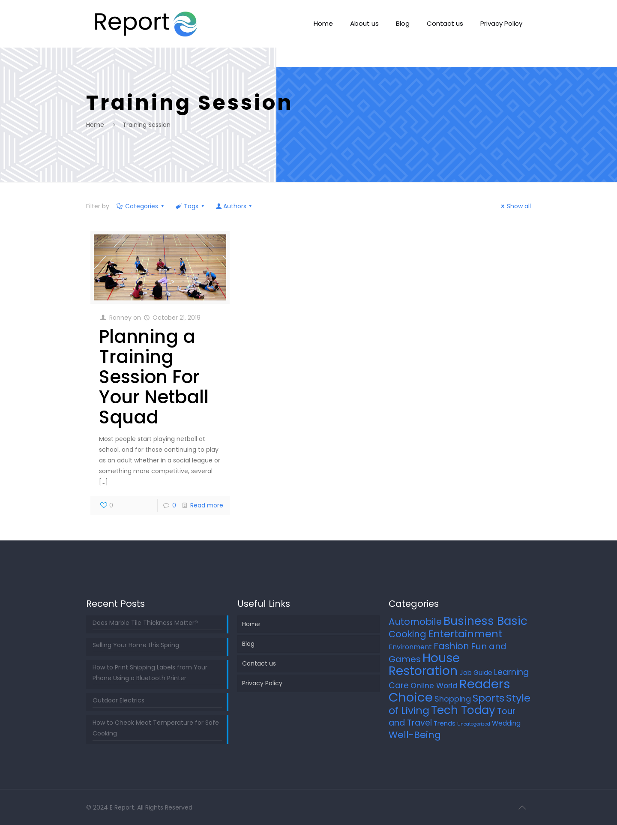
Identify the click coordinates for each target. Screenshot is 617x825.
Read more (206, 505)
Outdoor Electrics (118, 700)
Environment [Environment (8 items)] (410, 647)
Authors (235, 206)
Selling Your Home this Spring (136, 645)
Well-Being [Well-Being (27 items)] (415, 734)
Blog (248, 643)
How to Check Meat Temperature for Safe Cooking (156, 728)
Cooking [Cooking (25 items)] (407, 634)
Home (95, 124)
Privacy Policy (262, 683)
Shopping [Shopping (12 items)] (452, 698)
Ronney (120, 317)
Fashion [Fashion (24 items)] (451, 646)
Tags (190, 206)
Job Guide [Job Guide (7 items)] (475, 672)
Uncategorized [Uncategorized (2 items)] (473, 724)
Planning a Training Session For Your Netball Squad (154, 377)
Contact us (259, 663)
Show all (515, 206)
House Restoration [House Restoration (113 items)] (424, 664)
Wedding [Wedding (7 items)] (506, 723)
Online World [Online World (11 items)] (434, 686)
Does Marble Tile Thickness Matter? (145, 622)
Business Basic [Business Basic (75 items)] (485, 621)
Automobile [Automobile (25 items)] (415, 621)
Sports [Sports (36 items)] (488, 698)
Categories (141, 206)
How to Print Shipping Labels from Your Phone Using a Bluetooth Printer (150, 672)
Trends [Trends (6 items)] (444, 723)
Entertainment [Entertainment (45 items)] (465, 634)
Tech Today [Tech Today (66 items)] (463, 710)
